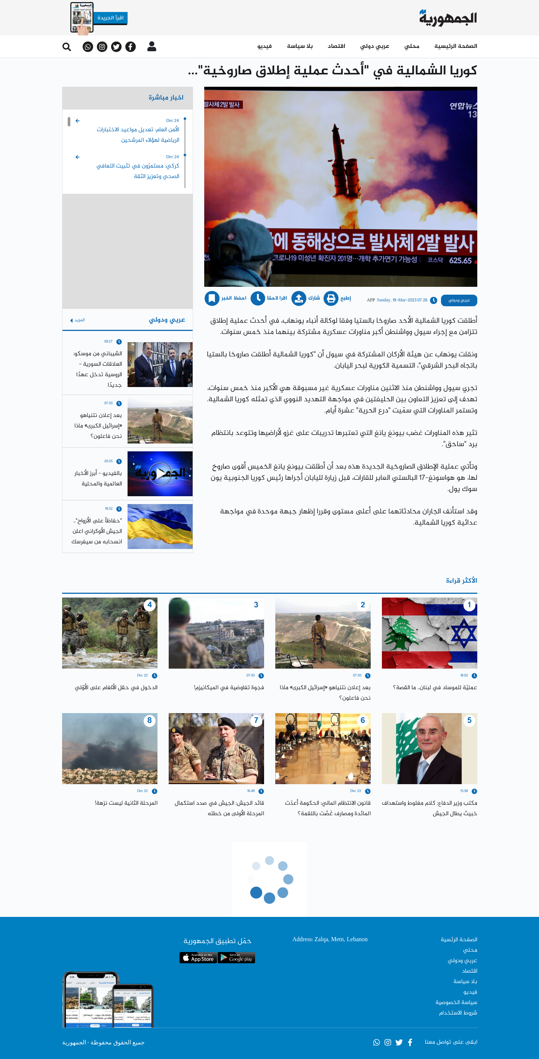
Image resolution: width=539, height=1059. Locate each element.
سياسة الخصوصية (456, 1003)
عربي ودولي (462, 961)
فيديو (264, 47)
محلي (411, 47)
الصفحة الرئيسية (455, 47)
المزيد (77, 320)
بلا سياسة (300, 47)
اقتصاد (336, 47)
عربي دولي (374, 47)
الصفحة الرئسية (459, 940)
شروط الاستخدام (458, 1013)
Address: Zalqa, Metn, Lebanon (330, 940)
